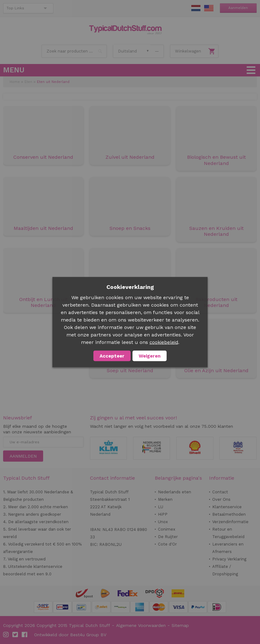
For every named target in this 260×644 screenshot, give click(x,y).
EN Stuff (208, 8)
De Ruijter (168, 536)
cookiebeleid (164, 342)
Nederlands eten (174, 492)
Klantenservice (227, 507)
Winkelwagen (188, 51)
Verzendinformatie (230, 521)
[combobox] (74, 51)
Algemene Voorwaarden (141, 625)
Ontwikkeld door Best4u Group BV (70, 634)
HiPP (163, 514)
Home (15, 82)
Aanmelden (238, 8)
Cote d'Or (167, 544)
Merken (165, 499)
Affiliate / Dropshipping (225, 570)
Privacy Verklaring (229, 559)
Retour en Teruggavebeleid (228, 533)
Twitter (15, 635)
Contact (220, 492)
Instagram (6, 635)
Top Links (15, 8)
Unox (163, 521)
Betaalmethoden (229, 514)
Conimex (166, 529)
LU (160, 507)
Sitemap (180, 625)
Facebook (25, 635)
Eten (28, 82)
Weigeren (149, 356)
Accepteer (112, 356)
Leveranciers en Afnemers (228, 548)
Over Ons (221, 499)
